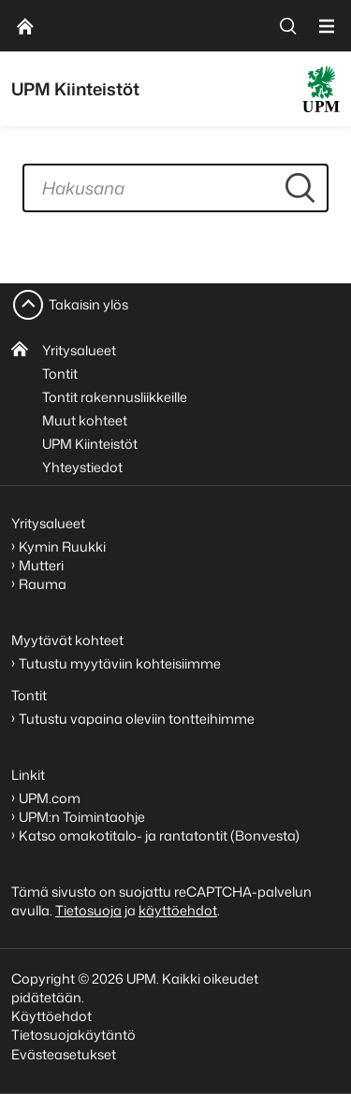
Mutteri (41, 565)
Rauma (42, 584)
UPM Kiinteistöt (90, 443)
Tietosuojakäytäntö (73, 1034)
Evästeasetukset (63, 1054)
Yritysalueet (79, 350)
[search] (288, 25)
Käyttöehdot (51, 1016)
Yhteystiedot (82, 467)
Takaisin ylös (88, 304)
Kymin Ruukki (62, 546)
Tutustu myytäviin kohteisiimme (120, 663)
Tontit (60, 373)
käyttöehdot (178, 910)
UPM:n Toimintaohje (82, 817)
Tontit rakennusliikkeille (114, 397)
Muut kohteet (84, 420)
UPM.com (49, 798)
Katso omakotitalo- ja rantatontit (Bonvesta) (159, 835)
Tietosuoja (88, 910)
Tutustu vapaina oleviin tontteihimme (137, 718)
